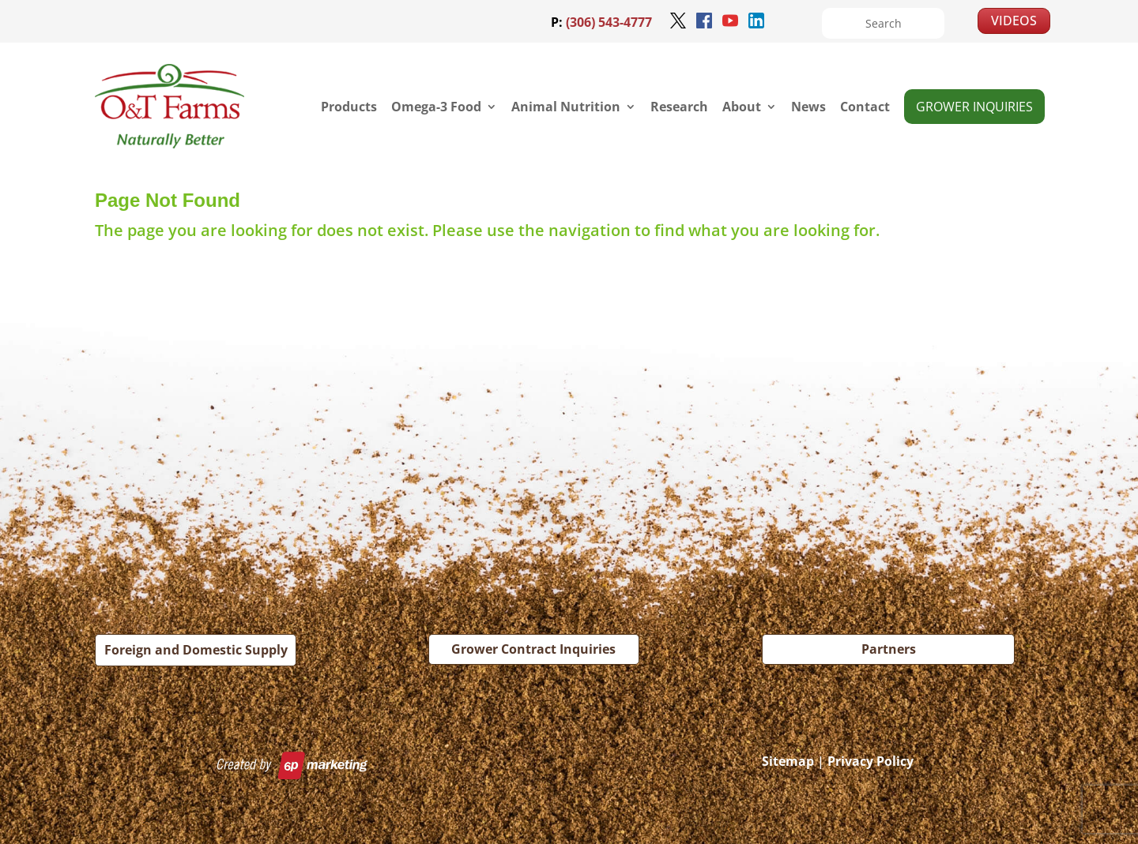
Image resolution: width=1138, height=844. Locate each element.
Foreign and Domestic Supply (196, 649)
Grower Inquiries (974, 106)
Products (349, 106)
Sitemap (788, 761)
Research (679, 106)
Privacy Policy (870, 761)
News (808, 106)
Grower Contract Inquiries (533, 649)
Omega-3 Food (436, 106)
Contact (865, 106)
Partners (888, 649)
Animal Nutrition (565, 106)
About (741, 106)
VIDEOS (1014, 20)
